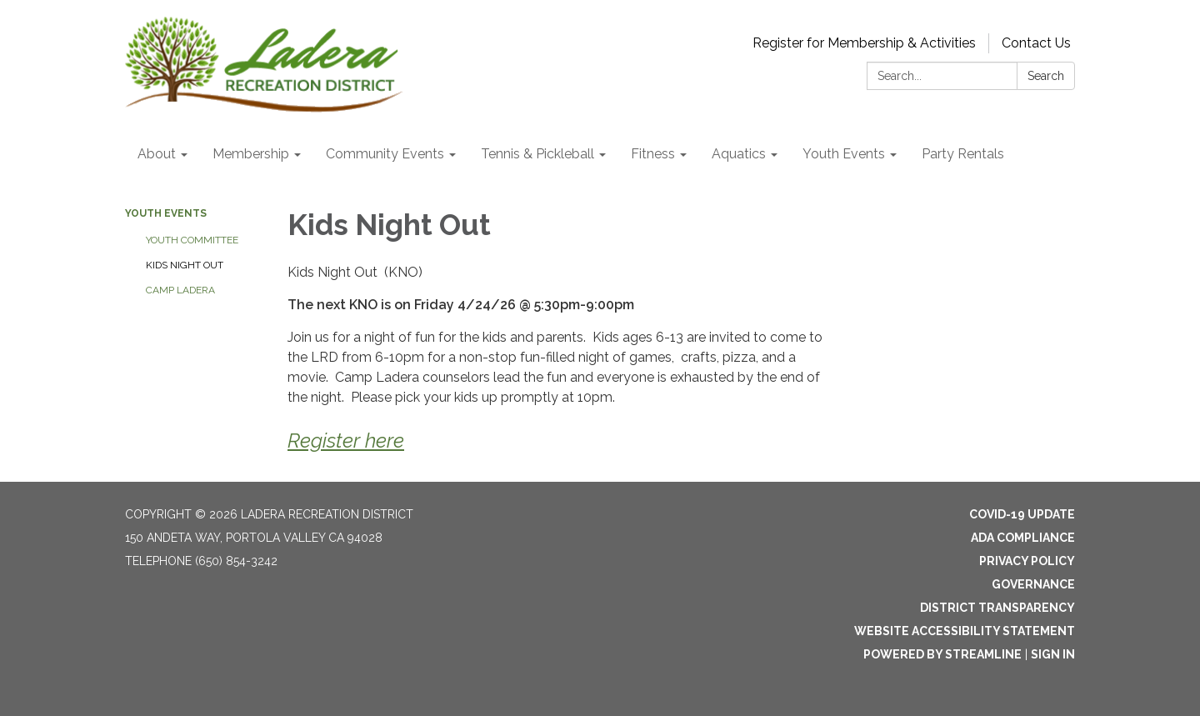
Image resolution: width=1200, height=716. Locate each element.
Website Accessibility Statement (964, 631)
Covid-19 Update (1022, 514)
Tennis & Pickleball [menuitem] (537, 154)
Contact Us (1036, 43)
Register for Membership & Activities (864, 43)
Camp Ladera (180, 290)
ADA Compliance (1023, 537)
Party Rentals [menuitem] (963, 154)
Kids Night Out (184, 265)
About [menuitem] (157, 154)
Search (1046, 76)
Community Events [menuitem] (385, 154)
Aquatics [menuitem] (739, 154)
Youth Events (166, 213)
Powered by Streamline (942, 654)
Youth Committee (192, 240)
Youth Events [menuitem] (843, 154)
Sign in (1053, 654)
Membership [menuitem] (250, 154)
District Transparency (997, 607)
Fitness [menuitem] (653, 154)
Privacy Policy (1027, 561)
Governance (1033, 584)
